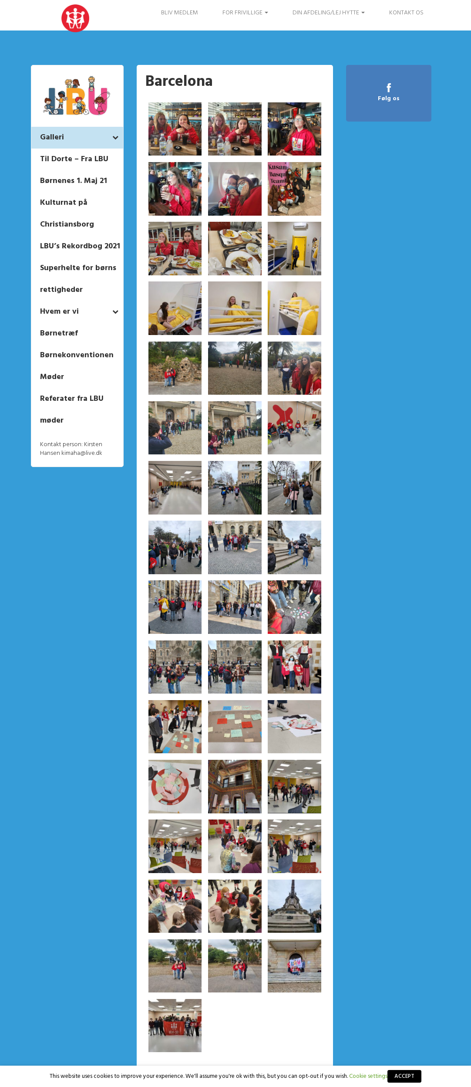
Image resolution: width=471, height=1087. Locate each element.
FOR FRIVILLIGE (245, 13)
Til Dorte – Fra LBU (74, 159)
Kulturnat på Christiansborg (67, 213)
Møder (52, 377)
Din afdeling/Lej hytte (329, 13)
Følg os (389, 98)
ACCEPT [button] (404, 1076)
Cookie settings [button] (368, 1076)
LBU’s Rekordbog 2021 (80, 246)
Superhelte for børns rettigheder (78, 279)
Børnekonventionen (77, 355)
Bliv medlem (179, 13)
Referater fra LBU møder (72, 410)
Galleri (52, 137)
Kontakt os (406, 13)
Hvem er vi (59, 311)
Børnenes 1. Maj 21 (73, 181)
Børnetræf (59, 333)
